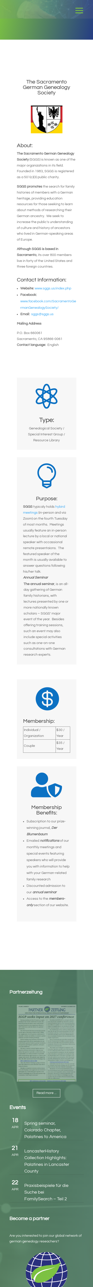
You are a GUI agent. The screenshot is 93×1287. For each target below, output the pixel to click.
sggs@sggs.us (42, 314)
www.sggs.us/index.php (53, 288)
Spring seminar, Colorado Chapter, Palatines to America (45, 1130)
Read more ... (46, 1093)
